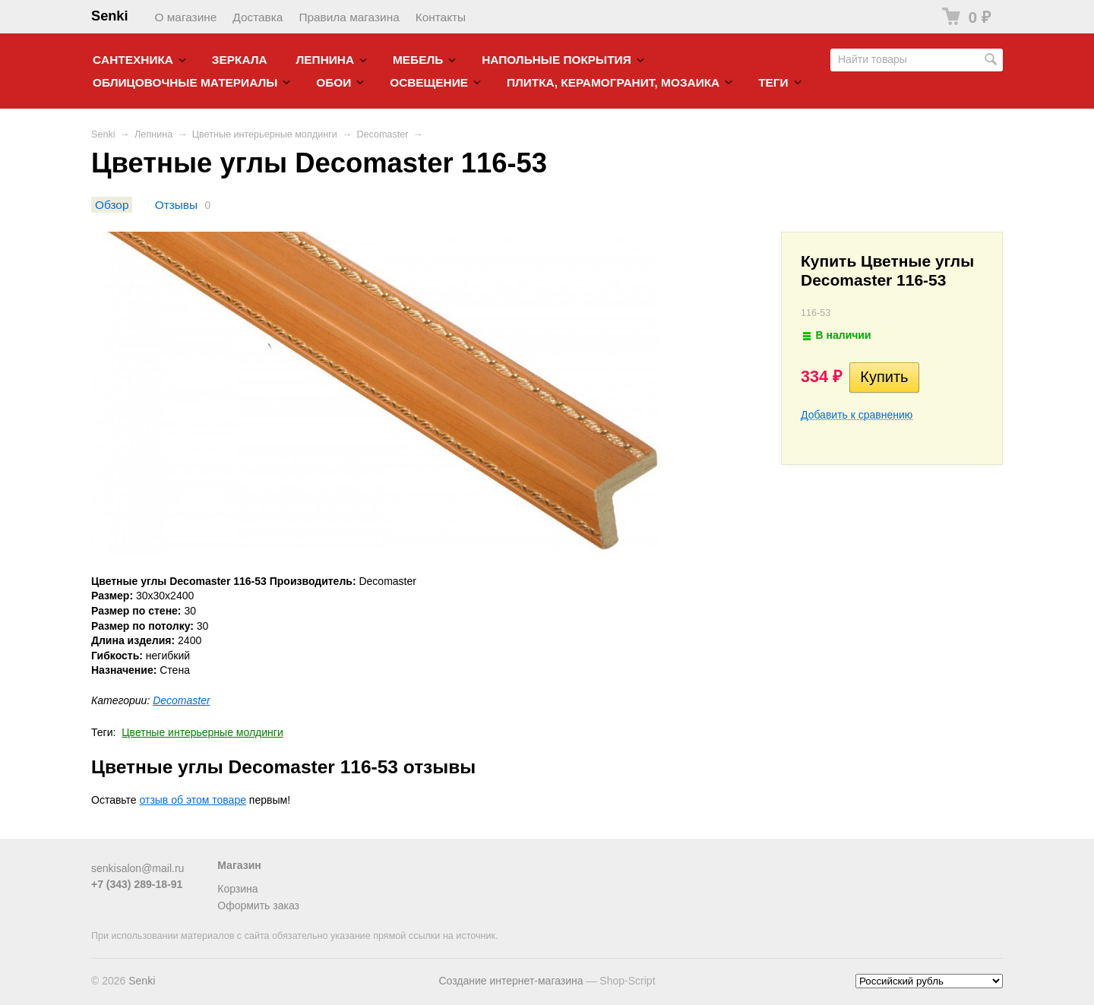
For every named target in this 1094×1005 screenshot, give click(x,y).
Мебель (418, 59)
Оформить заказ (258, 905)
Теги (773, 82)
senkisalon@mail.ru (137, 868)
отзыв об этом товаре (193, 800)
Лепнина (325, 59)
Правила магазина (349, 17)
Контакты (441, 17)
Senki (109, 16)
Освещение (429, 82)
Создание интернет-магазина (510, 981)
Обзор (111, 204)
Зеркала (239, 59)
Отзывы (176, 204)
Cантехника (133, 59)
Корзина (237, 889)
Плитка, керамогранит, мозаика (613, 82)
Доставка (257, 17)
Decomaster (382, 134)
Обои (333, 82)
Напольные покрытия (556, 59)
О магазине (186, 17)
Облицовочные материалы (185, 82)
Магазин (239, 865)
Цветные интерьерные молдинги (264, 134)
